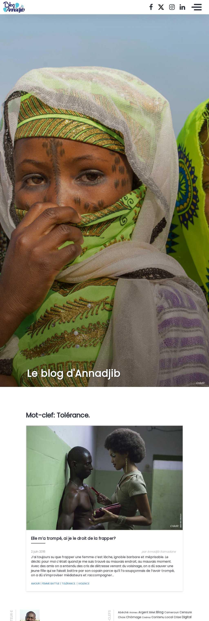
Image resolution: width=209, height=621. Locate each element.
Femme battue (50, 583)
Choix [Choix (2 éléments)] (121, 617)
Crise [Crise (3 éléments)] (177, 617)
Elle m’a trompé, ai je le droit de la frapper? (73, 538)
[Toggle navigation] (195, 7)
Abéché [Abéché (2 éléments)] (123, 612)
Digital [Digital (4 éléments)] (186, 617)
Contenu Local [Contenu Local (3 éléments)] (162, 617)
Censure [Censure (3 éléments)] (186, 612)
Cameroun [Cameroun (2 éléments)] (171, 612)
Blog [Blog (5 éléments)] (159, 612)
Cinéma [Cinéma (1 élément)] (146, 617)
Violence (83, 583)
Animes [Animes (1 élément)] (133, 612)
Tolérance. (68, 583)
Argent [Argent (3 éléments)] (143, 612)
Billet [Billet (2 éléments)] (152, 612)
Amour (35, 583)
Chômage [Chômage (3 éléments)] (133, 617)
